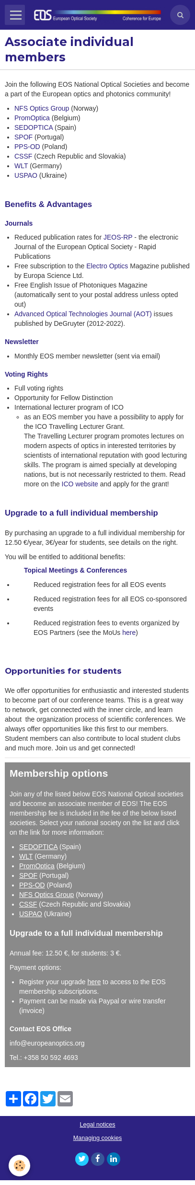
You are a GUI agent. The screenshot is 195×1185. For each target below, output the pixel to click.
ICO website (81, 484)
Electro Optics (107, 266)
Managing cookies (97, 1138)
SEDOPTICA (33, 127)
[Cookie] (19, 1165)
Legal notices (97, 1124)
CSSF (24, 156)
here (129, 632)
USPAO (25, 175)
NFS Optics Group (41, 108)
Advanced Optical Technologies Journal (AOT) (83, 314)
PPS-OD (27, 146)
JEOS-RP (117, 237)
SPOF (23, 137)
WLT (21, 166)
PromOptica (32, 118)
